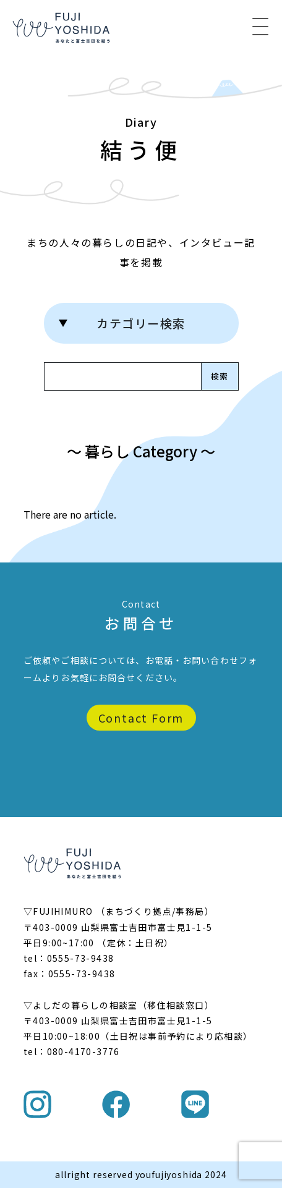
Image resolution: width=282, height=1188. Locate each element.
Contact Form (141, 718)
